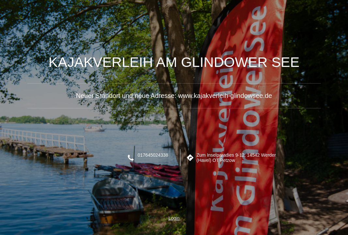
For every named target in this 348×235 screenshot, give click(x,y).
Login (173, 218)
